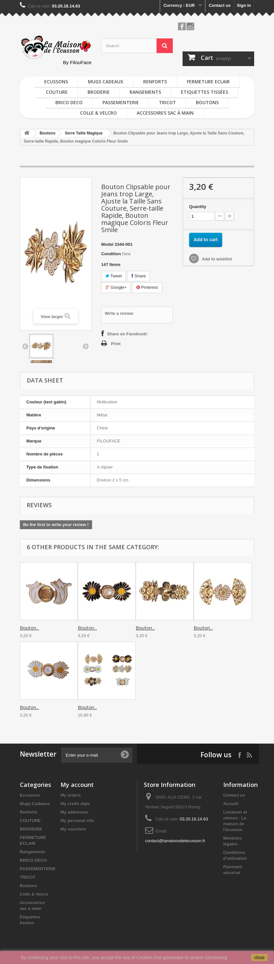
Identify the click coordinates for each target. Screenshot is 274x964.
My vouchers (73, 829)
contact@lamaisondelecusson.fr (175, 840)
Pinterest (147, 287)
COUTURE (57, 92)
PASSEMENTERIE (121, 102)
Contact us (219, 5)
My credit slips (75, 803)
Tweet (113, 275)
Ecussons (56, 81)
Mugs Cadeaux (105, 81)
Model (107, 244)
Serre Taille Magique (84, 133)
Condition (111, 253)
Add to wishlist (216, 259)
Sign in (244, 5)
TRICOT (167, 102)
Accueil (230, 803)
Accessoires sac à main (165, 113)
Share (138, 275)
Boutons (207, 102)
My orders (71, 795)
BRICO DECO (69, 102)
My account (77, 785)
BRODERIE (99, 92)
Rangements (145, 92)
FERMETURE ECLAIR (208, 81)
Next (85, 346)
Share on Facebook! (127, 333)
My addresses (75, 812)
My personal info (77, 820)
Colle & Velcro (98, 113)
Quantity (197, 206)
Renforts (155, 81)
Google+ (116, 287)
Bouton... (29, 627)
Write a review (119, 313)
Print (116, 343)
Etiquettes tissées (204, 92)
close (259, 957)
